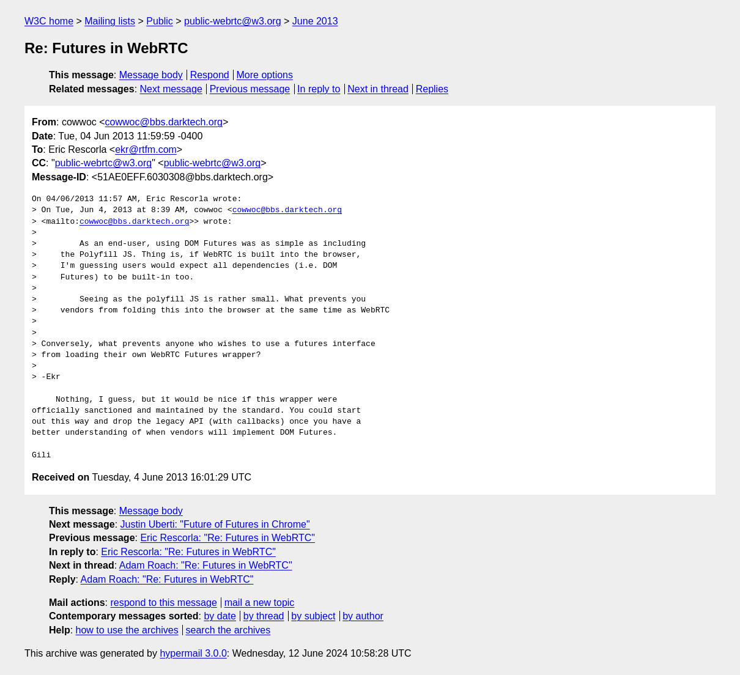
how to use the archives (127, 630)
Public (159, 21)
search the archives (228, 630)
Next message (171, 89)
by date (219, 616)
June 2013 (315, 21)
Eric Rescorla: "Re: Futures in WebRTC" (227, 538)
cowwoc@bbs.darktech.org (164, 122)
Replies (432, 89)
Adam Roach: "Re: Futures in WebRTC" (205, 565)
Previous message (250, 89)
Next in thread (378, 89)
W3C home (48, 21)
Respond (209, 75)
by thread (263, 616)
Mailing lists (109, 21)
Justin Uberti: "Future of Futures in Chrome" (215, 524)
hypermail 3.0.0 (193, 653)
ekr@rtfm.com (146, 149)
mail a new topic (259, 602)
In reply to (318, 89)
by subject (313, 616)
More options (265, 75)
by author (362, 616)
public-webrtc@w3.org (232, 21)
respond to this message (163, 602)
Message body (151, 75)
